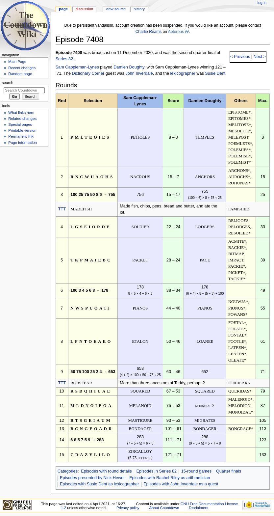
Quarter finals (228, 471)
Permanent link (20, 136)
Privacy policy (127, 508)
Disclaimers (198, 508)
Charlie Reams (149, 31)
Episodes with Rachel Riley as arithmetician (169, 477)
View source (116, 9)
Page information (22, 143)
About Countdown (164, 508)
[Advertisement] (24, 198)
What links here (21, 113)
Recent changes (22, 68)
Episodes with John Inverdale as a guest (180, 484)
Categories (68, 471)
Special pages (20, 124)
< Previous (240, 56)
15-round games (196, 471)
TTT (62, 209)
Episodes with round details (106, 471)
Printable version (22, 130)
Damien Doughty (128, 67)
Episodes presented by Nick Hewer (92, 477)
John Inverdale (139, 73)
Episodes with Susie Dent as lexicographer (99, 484)
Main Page (17, 62)
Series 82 (64, 59)
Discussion (84, 9)
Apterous (176, 31)
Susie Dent (215, 73)
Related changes (22, 119)
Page (63, 9)
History (139, 9)
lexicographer (182, 73)
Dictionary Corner (88, 73)
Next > (259, 56)
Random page (20, 74)
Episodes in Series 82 (156, 471)
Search (7, 83)
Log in (262, 3)
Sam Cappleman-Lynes (77, 67)
